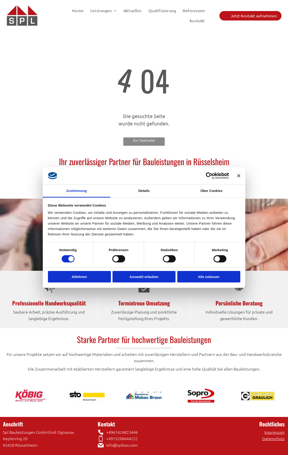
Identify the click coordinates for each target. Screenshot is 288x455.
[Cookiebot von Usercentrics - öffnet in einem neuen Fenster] (209, 175)
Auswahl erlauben (144, 277)
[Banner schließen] (238, 175)
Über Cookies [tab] (211, 191)
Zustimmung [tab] (76, 191)
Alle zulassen (208, 277)
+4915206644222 (122, 438)
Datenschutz (273, 438)
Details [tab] (144, 191)
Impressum (274, 432)
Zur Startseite (144, 140)
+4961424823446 (122, 432)
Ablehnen (79, 277)
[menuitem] (78, 10)
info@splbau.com (122, 445)
